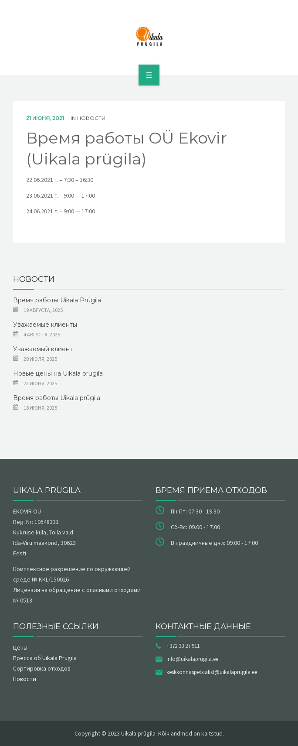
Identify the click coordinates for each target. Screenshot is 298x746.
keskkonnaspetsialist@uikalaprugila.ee (211, 672)
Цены (20, 647)
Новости (91, 118)
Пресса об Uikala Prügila (45, 658)
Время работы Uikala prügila (56, 398)
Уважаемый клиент (43, 349)
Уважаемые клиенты (45, 325)
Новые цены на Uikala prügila (58, 373)
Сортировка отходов (42, 668)
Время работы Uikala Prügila (57, 300)
